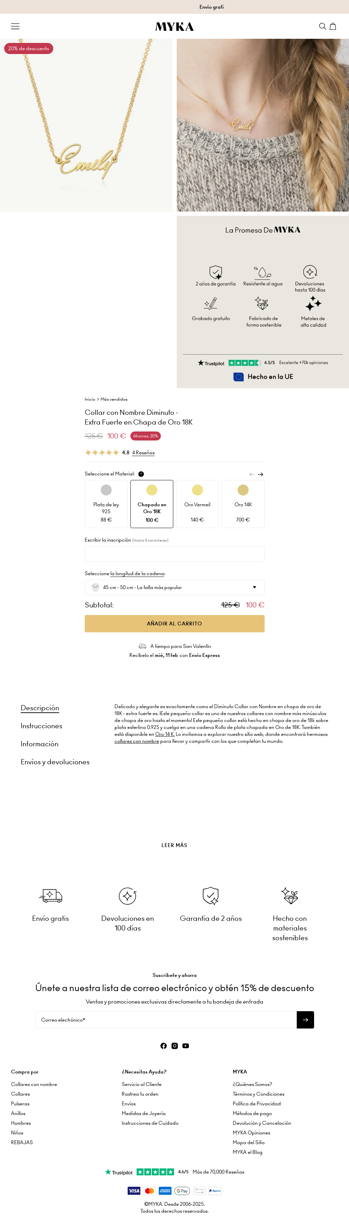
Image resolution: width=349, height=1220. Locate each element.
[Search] (323, 26)
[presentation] (174, 828)
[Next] (260, 474)
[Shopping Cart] (334, 26)
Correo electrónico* (63, 1020)
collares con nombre (136, 741)
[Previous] (252, 474)
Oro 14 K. (165, 734)
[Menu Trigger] (15, 26)
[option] (106, 504)
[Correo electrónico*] (166, 1020)
